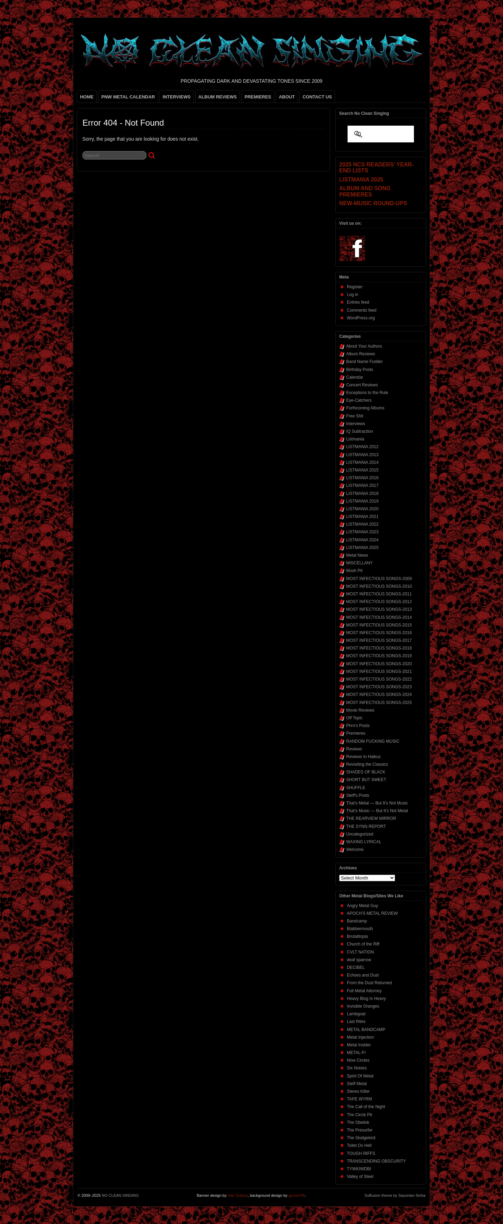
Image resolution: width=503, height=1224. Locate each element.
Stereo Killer (358, 1091)
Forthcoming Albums (365, 408)
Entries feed (358, 302)
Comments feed (362, 310)
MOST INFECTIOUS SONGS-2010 (379, 586)
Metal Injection (360, 1037)
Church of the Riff (363, 944)
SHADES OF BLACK (365, 772)
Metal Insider (359, 1045)
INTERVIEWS (176, 96)
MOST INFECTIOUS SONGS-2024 (379, 694)
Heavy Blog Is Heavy (366, 998)
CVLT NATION (360, 952)
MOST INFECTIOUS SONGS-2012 (379, 601)
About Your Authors (364, 346)
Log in (352, 294)
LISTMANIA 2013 (362, 454)
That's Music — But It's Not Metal (377, 810)
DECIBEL (356, 967)
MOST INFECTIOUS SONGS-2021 (379, 671)
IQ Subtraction (359, 431)
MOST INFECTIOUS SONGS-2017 (379, 640)
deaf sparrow (359, 959)
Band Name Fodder (364, 361)
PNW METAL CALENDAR (128, 96)
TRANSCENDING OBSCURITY (376, 1161)
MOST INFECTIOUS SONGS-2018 (379, 648)
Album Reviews (360, 353)
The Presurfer (359, 1130)
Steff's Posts (357, 795)
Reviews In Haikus (363, 756)
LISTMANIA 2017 (362, 485)
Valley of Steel (360, 1176)
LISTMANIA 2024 (362, 539)
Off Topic (354, 717)
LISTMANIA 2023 (362, 531)
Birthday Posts (359, 369)
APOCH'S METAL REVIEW (372, 913)
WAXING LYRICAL (363, 841)
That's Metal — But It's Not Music (377, 803)
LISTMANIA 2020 (362, 508)
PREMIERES (258, 96)
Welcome (355, 849)
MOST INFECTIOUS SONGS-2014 (379, 617)
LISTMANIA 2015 (362, 470)
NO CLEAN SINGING (120, 1195)
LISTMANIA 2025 (362, 547)
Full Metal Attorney (364, 990)
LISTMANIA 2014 (362, 462)
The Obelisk (358, 1122)
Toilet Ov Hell (359, 1145)
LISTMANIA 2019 (362, 501)
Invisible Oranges (363, 1006)
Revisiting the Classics (367, 764)
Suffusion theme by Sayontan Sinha (394, 1195)
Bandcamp (357, 921)
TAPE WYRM (359, 1099)
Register (355, 286)
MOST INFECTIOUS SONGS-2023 (379, 686)
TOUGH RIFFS (361, 1153)
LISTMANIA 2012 (362, 446)
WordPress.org (361, 318)
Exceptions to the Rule (367, 392)
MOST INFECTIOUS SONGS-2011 (379, 594)
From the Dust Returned (369, 982)
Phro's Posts (358, 725)
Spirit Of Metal (360, 1076)
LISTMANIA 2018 (362, 493)
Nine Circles (358, 1060)
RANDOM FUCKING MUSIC (373, 741)
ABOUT (287, 96)
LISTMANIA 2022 (362, 524)
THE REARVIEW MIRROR (371, 818)
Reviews (354, 749)
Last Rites (356, 1021)
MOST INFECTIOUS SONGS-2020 (379, 663)
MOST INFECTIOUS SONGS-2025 (379, 702)
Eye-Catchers (359, 400)
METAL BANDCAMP (366, 1029)
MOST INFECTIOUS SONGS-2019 (379, 655)
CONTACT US (317, 96)
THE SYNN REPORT (366, 826)
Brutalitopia (357, 936)
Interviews (355, 423)
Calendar (354, 377)
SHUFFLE (355, 787)
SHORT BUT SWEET (366, 779)
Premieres (355, 733)
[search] (372, 135)
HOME (87, 96)
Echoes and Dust (363, 975)
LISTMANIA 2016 (362, 477)
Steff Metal (357, 1083)
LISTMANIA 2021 (362, 516)
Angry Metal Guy (362, 905)
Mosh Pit (354, 570)
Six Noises (357, 1068)
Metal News (357, 555)
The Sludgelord (361, 1137)
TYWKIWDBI (359, 1168)
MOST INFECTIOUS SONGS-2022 (379, 679)
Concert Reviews (362, 385)
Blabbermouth (360, 928)
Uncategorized (359, 834)
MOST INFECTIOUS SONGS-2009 (379, 578)
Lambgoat (356, 1013)
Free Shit (354, 416)
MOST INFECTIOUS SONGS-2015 (379, 625)
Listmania (355, 439)
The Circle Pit (359, 1114)
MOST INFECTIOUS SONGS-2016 (379, 632)
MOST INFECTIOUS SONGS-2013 (379, 609)
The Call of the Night (366, 1106)
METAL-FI (356, 1052)
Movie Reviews (360, 710)
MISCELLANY (359, 563)
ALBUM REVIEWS (217, 96)
